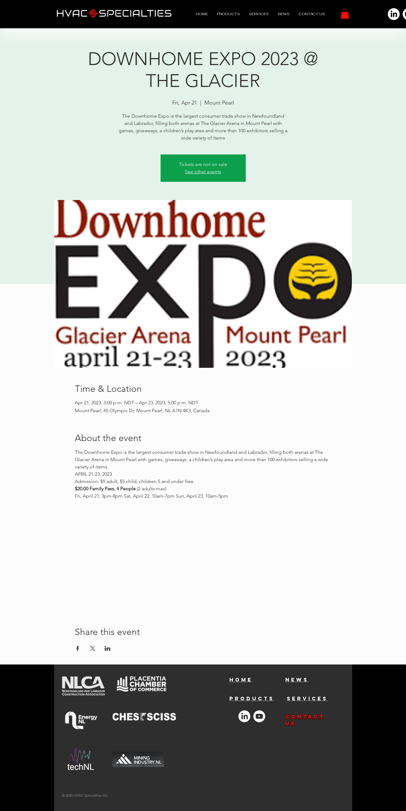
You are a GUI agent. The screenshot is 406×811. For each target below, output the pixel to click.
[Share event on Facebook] (78, 648)
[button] (345, 14)
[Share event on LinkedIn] (107, 648)
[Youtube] (259, 716)
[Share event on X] (92, 648)
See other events (203, 171)
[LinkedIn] (394, 14)
